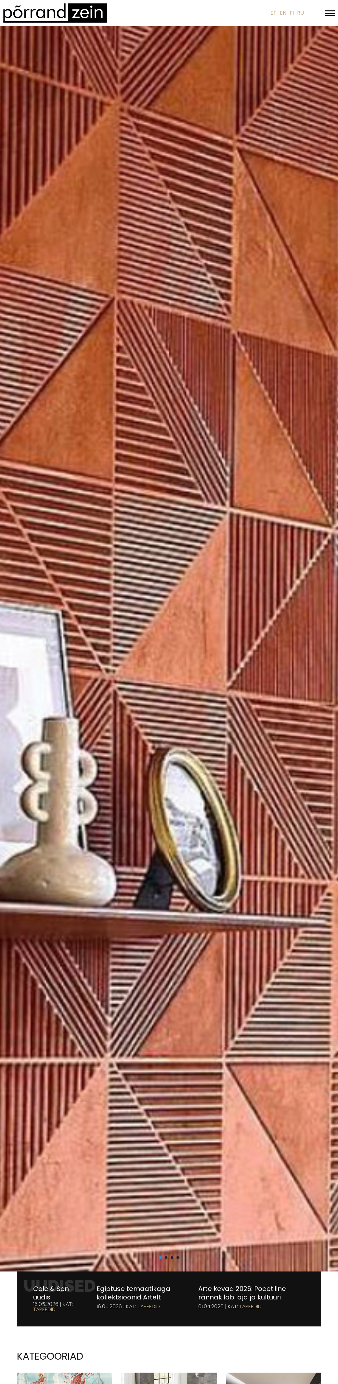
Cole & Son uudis (51, 1293)
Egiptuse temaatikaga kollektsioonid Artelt (133, 1293)
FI (292, 13)
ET (273, 13)
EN (283, 13)
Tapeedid (44, 1309)
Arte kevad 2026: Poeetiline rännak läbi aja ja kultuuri (242, 1293)
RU (300, 13)
